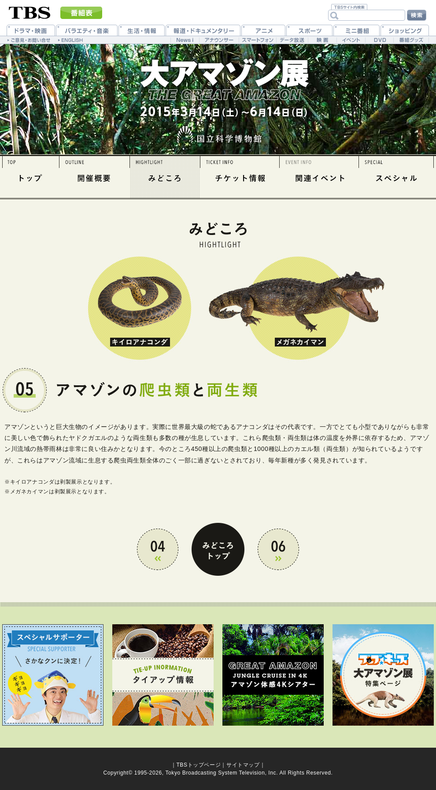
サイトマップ (243, 765)
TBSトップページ (198, 765)
